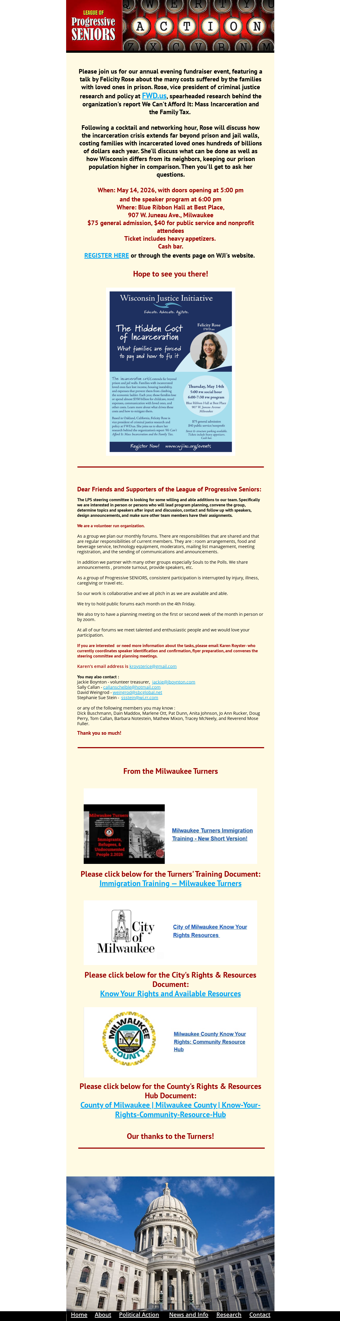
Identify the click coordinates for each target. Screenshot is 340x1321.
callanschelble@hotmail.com (132, 687)
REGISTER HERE (106, 255)
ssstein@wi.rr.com (139, 697)
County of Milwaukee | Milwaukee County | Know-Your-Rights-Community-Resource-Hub (170, 1109)
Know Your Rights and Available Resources (170, 993)
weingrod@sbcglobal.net (137, 692)
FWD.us (154, 95)
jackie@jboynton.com (173, 682)
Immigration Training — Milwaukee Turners (171, 883)
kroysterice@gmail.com (153, 666)
